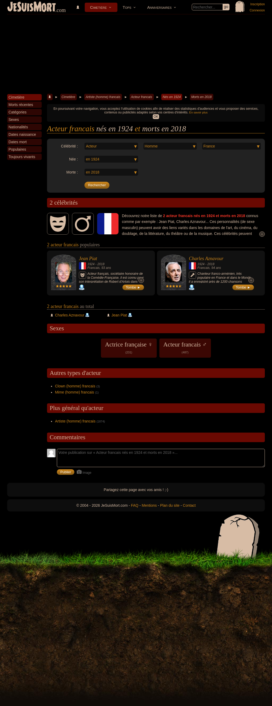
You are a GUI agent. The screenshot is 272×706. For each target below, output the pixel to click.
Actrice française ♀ (128, 347)
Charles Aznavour (206, 258)
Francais (93, 268)
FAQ (134, 505)
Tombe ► (133, 287)
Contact (189, 505)
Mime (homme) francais (74, 392)
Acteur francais (141, 97)
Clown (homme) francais (75, 386)
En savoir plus (198, 112)
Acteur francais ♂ (185, 347)
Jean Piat (88, 258)
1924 (91, 264)
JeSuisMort (31, 7)
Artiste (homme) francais (103, 97)
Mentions (149, 505)
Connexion (257, 10)
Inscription (257, 4)
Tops (127, 7)
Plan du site (170, 505)
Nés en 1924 (172, 97)
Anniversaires (159, 7)
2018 (100, 264)
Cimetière (98, 7)
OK (156, 117)
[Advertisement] (136, 54)
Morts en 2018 (201, 97)
